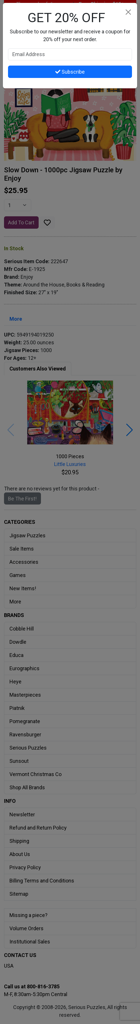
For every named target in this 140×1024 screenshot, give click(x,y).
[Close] (128, 12)
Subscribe (70, 72)
